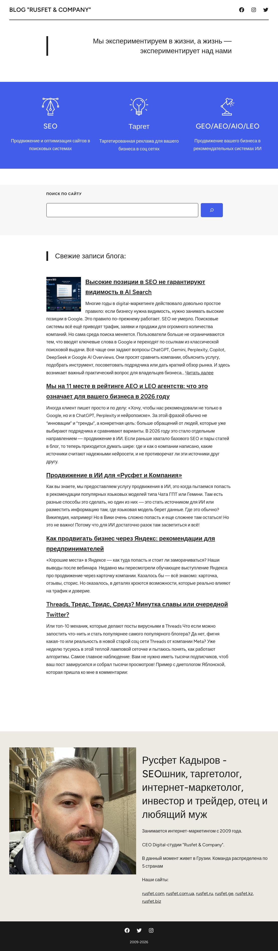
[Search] (212, 210)
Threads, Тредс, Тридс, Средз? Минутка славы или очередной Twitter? (137, 609)
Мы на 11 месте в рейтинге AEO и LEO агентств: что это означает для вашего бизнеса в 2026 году (127, 391)
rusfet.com (153, 893)
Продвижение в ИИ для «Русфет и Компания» (114, 475)
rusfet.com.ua (180, 893)
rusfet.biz (151, 901)
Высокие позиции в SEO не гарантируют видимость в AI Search (145, 287)
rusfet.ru (204, 893)
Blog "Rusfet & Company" (50, 9)
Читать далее (199, 373)
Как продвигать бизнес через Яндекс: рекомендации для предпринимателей (130, 543)
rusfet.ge (224, 893)
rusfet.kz (244, 893)
